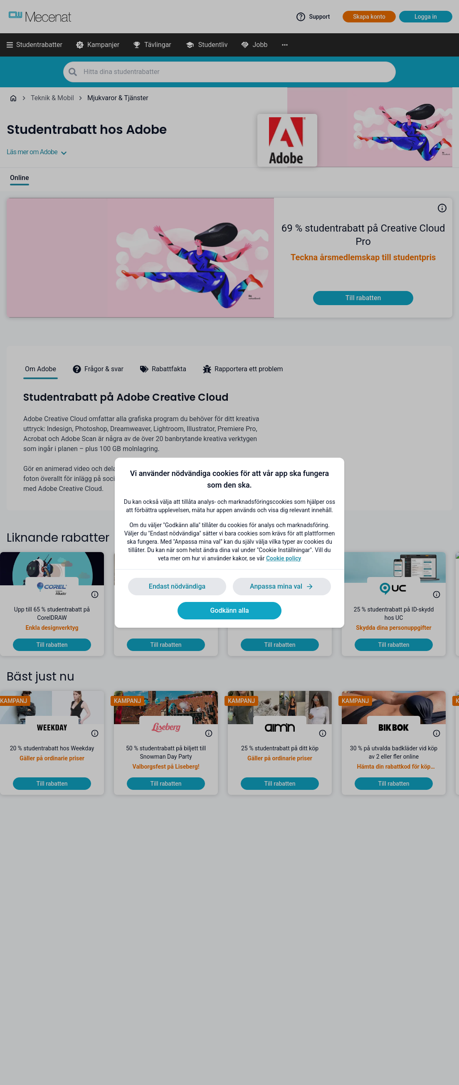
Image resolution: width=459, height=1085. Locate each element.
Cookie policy (283, 558)
